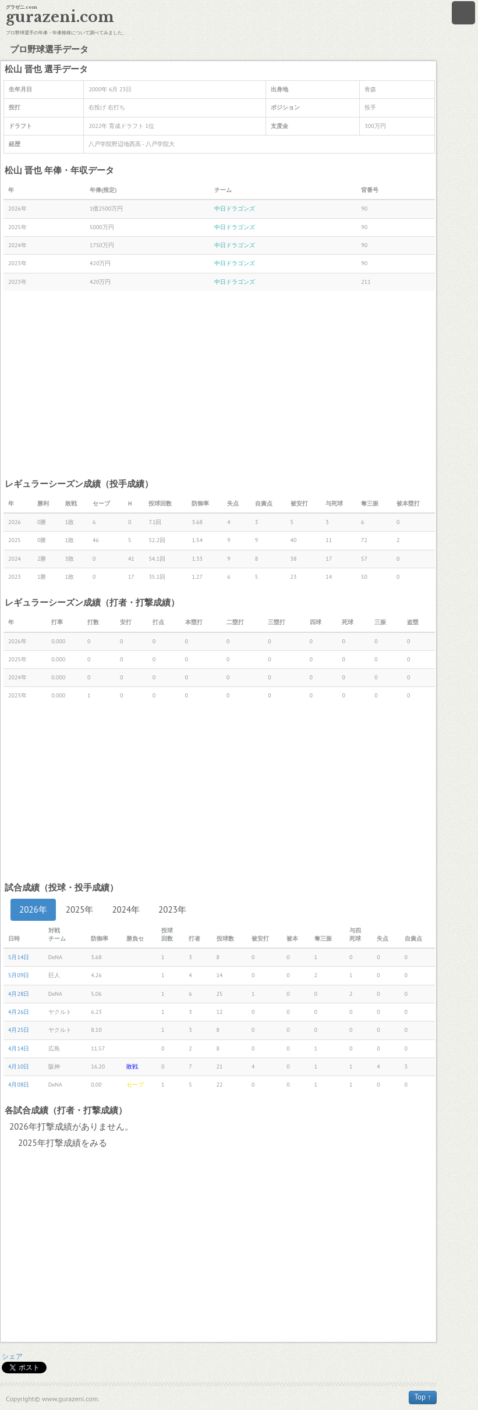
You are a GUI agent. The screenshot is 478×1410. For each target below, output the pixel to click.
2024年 (126, 909)
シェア (12, 1356)
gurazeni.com (60, 17)
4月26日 (18, 1012)
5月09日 (18, 975)
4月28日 (18, 994)
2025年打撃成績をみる (62, 1142)
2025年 (80, 909)
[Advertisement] (219, 383)
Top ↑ (422, 1397)
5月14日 (18, 957)
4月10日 (18, 1066)
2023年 (172, 909)
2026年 (33, 909)
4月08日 (18, 1084)
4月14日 (18, 1048)
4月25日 (18, 1030)
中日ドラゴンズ (234, 208)
